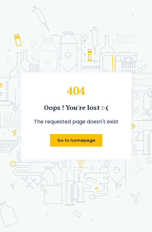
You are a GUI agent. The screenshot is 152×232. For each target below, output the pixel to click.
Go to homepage (76, 140)
